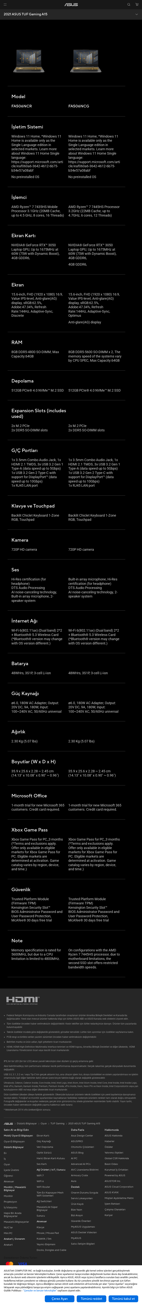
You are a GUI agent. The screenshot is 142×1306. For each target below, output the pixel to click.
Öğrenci (8, 1175)
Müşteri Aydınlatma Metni (119, 1198)
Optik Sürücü (44, 1152)
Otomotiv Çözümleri (82, 1147)
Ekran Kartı (43, 1135)
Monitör (8, 1196)
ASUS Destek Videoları (84, 1232)
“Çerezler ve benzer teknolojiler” (40, 1290)
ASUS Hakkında (113, 1135)
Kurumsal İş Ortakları (116, 1169)
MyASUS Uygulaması (83, 1226)
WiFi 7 (40, 1175)
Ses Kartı (42, 1164)
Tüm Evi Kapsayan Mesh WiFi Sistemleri (50, 1194)
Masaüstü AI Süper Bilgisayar (47, 1209)
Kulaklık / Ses (44, 1238)
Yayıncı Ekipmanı (46, 1244)
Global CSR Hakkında (117, 1158)
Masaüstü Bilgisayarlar (16, 1221)
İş (5, 1158)
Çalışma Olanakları (115, 1209)
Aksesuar (9, 1181)
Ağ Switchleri (44, 1201)
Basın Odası (111, 1164)
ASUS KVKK (112, 1192)
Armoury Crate (79, 1175)
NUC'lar (8, 1227)
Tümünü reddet (91, 1299)
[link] (71, 4)
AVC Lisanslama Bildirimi (85, 1169)
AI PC (74, 1158)
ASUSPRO (77, 1141)
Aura (73, 1181)
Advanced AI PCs (81, 1164)
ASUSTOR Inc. (113, 1181)
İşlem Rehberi (112, 1203)
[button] (5, 4)
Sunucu (41, 1215)
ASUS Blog (77, 1152)
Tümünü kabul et (123, 1299)
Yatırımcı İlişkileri (114, 1152)
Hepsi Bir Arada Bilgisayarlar (12, 1215)
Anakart (8, 1244)
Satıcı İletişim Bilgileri (83, 1243)
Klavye (40, 1227)
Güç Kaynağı (44, 1141)
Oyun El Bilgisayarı (14, 1141)
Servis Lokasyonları (82, 1198)
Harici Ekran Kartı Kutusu (51, 1158)
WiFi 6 (40, 1181)
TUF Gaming (57, 1123)
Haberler (109, 1141)
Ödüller (109, 1147)
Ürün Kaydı (77, 1204)
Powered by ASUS (115, 1175)
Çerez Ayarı (60, 1299)
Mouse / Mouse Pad (48, 1233)
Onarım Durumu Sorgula (84, 1192)
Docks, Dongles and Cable (51, 1250)
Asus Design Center (82, 1135)
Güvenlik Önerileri (81, 1221)
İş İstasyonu (10, 1207)
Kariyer (109, 1215)
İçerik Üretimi (11, 1170)
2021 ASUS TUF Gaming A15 (25, 14)
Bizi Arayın (77, 1215)
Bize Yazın (76, 1209)
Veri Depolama (45, 1147)
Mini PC (8, 1233)
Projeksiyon (10, 1201)
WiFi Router (43, 1187)
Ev (5, 1153)
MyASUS (76, 1238)
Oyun (7, 1164)
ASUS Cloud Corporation (119, 1186)
